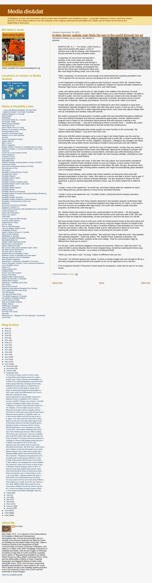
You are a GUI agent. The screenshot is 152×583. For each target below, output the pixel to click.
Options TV (6, 267)
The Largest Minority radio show (14, 290)
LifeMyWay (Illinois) (9, 230)
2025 (7, 331)
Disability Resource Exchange (13, 191)
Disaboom (6, 203)
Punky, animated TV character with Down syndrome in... (25, 438)
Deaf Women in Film (10, 168)
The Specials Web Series (11, 294)
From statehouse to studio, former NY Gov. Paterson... (25, 482)
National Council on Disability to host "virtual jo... (23, 399)
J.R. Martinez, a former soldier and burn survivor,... (23, 408)
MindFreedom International (12, 244)
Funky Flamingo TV (9, 211)
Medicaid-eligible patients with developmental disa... (24, 453)
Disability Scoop (8, 195)
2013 (7, 359)
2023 (7, 335)
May (8, 499)
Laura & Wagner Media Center (14, 228)
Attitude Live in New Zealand (13, 135)
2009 (7, 513)
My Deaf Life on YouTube (11, 251)
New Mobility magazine (11, 259)
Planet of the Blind (9, 275)
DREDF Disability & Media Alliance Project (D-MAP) (22, 162)
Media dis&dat (25, 11)
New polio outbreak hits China (16, 395)
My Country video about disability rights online (19, 248)
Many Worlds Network (10, 234)
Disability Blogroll (8, 176)
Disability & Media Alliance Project (15, 172)
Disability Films (8, 180)
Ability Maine (7, 116)
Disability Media (8, 186)
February (10, 506)
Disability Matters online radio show (15, 184)
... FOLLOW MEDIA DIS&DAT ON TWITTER (19, 110)
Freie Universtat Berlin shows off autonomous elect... (24, 471)
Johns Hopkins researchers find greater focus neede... (25, 449)
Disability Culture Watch (11, 178)
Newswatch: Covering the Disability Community (20, 261)
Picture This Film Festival (11, 273)
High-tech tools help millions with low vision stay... (23, 445)
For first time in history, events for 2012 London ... (23, 375)
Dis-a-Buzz (6, 170)
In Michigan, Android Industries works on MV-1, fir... (24, 467)
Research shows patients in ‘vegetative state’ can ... (24, 414)
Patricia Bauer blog (9, 269)
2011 (7, 364)
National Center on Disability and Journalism (19, 255)
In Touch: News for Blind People (14, 219)
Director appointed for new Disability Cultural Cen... (24, 397)
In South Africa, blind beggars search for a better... (23, 377)
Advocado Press (8, 126)
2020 (7, 343)
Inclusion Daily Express (11, 220)
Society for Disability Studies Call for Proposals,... (23, 403)
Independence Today (10, 222)
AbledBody (6, 118)
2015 (7, 354)
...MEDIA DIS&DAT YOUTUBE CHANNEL (18, 112)
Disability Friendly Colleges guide (15, 182)
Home (101, 283)
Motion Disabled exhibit (11, 246)
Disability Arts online (10, 174)
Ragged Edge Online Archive (13, 277)
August (9, 493)
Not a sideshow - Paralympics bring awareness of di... (24, 456)
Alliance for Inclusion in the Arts (14, 129)
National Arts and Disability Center (15, 253)
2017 (7, 350)
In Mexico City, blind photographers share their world (24, 381)
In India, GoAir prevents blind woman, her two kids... (24, 460)
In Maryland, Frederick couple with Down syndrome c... (25, 405)
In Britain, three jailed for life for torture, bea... (21, 443)
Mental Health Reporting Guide (14, 242)
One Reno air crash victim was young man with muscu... (25, 412)
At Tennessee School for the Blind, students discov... (24, 423)
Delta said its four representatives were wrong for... (23, 477)
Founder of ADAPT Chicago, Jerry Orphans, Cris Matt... (25, 401)
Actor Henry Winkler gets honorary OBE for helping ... (24, 432)
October (10, 371)
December (11, 366)
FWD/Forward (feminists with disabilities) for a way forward (24, 209)
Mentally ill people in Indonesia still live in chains (22, 425)
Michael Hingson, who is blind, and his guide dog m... (24, 451)
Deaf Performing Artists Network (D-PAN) (18, 166)
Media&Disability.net (10, 240)
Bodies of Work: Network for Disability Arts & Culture (22, 147)
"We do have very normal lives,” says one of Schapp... (24, 434)
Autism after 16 (8, 141)
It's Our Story (7, 224)
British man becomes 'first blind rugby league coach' (24, 421)
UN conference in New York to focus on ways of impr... (25, 464)
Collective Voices (8, 157)
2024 (7, 333)
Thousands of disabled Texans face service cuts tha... (24, 486)
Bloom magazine (8, 145)
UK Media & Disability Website (13, 298)
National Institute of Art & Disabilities (16, 257)
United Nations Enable (10, 300)
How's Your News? (9, 215)
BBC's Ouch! (7, 143)
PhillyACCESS (7, 271)
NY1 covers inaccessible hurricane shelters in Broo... (24, 488)
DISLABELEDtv (8, 160)
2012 (7, 362)
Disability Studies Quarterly (12, 197)
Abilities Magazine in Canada (13, 114)
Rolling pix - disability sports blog (14, 282)
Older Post (145, 283)
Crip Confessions (8, 158)
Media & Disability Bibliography (14, 238)
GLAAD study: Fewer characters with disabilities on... (24, 379)
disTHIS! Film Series (10, 312)
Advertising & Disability (11, 124)
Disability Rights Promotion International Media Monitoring (24, 193)
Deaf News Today (9, 164)
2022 (7, 338)
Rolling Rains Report (10, 281)
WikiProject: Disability (10, 306)
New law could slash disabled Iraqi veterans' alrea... (24, 469)
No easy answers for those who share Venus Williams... (25, 480)
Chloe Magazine (8, 155)
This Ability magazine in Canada (14, 296)
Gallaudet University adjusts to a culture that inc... (23, 386)
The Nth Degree (8, 292)
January (10, 508)
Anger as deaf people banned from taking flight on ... (24, 390)
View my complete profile (12, 575)
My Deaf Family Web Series (12, 250)
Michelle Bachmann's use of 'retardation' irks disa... (23, 427)
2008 (7, 515)
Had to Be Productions (10, 213)
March (9, 504)
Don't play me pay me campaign (14, 205)
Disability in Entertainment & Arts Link (16, 201)
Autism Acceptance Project (12, 139)
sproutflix (5, 313)
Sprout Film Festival (9, 286)
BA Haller (19, 526)
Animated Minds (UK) (10, 131)
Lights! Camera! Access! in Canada (15, 232)
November (11, 368)
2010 (7, 510)
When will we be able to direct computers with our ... (24, 410)
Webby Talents (7, 304)
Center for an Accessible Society (14, 153)
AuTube (5, 137)
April (8, 502)
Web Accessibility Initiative (12, 302)
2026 (7, 328)
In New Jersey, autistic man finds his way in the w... (24, 416)
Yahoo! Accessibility (9, 308)
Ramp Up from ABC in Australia (14, 279)
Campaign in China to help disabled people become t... (25, 440)
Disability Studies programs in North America (19, 199)
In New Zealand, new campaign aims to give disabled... (25, 462)
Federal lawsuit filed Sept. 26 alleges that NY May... (24, 384)
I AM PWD (6, 217)
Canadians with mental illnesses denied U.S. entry (23, 458)
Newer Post (57, 283)
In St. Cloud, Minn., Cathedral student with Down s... (24, 475)
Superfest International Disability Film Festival (19, 288)
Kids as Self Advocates (11, 226)
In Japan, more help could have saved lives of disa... (24, 419)
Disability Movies (8, 189)
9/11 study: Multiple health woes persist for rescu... (23, 484)
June (9, 497)
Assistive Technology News (12, 133)
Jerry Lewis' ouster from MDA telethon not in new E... (24, 392)
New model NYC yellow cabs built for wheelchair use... (25, 436)
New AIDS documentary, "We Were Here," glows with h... (26, 447)
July (8, 495)
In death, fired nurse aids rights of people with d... (23, 388)
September (11, 373)
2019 (7, 345)
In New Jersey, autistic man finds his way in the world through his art (97, 35)
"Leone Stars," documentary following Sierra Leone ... (24, 429)
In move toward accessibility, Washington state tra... (24, 490)
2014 (7, 357)
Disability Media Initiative (11, 188)
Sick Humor (6, 284)
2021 (7, 340)
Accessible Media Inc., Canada (14, 120)
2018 (7, 347)
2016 (7, 352)
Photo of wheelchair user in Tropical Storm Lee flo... (24, 473)
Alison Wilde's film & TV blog (13, 127)
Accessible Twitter (9, 122)
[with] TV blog (7, 310)
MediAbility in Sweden (10, 236)
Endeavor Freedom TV (10, 207)
